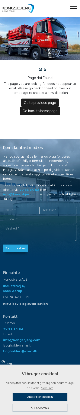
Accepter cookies (40, 396)
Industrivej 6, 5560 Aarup (14, 288)
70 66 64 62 (29, 190)
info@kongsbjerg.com (21, 194)
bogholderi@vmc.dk (20, 351)
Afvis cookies (40, 407)
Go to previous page (40, 102)
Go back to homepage (40, 110)
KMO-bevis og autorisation (25, 304)
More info (47, 388)
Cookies (3, 361)
